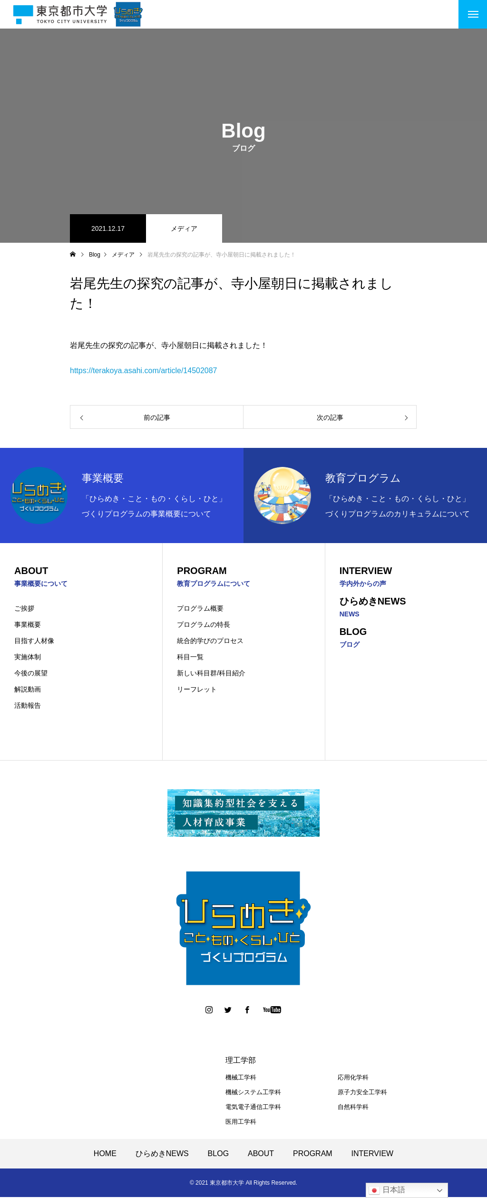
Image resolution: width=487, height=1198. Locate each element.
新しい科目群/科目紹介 (211, 674)
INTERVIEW (372, 1154)
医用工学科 (240, 1122)
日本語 (387, 1190)
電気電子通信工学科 (253, 1107)
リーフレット (197, 690)
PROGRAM (312, 1154)
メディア (184, 228)
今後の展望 (31, 674)
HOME (105, 1154)
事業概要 (27, 625)
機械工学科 (240, 1078)
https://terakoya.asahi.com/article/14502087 (143, 370)
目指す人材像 (34, 641)
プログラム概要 (200, 609)
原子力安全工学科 (362, 1093)
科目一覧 (190, 657)
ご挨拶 (24, 609)
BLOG (218, 1154)
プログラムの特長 (203, 625)
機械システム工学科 (253, 1093)
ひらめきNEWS (162, 1154)
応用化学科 (353, 1078)
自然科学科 (353, 1107)
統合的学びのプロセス (210, 641)
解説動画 (27, 690)
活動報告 (27, 706)
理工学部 (240, 1061)
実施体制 (27, 657)
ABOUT (261, 1154)
